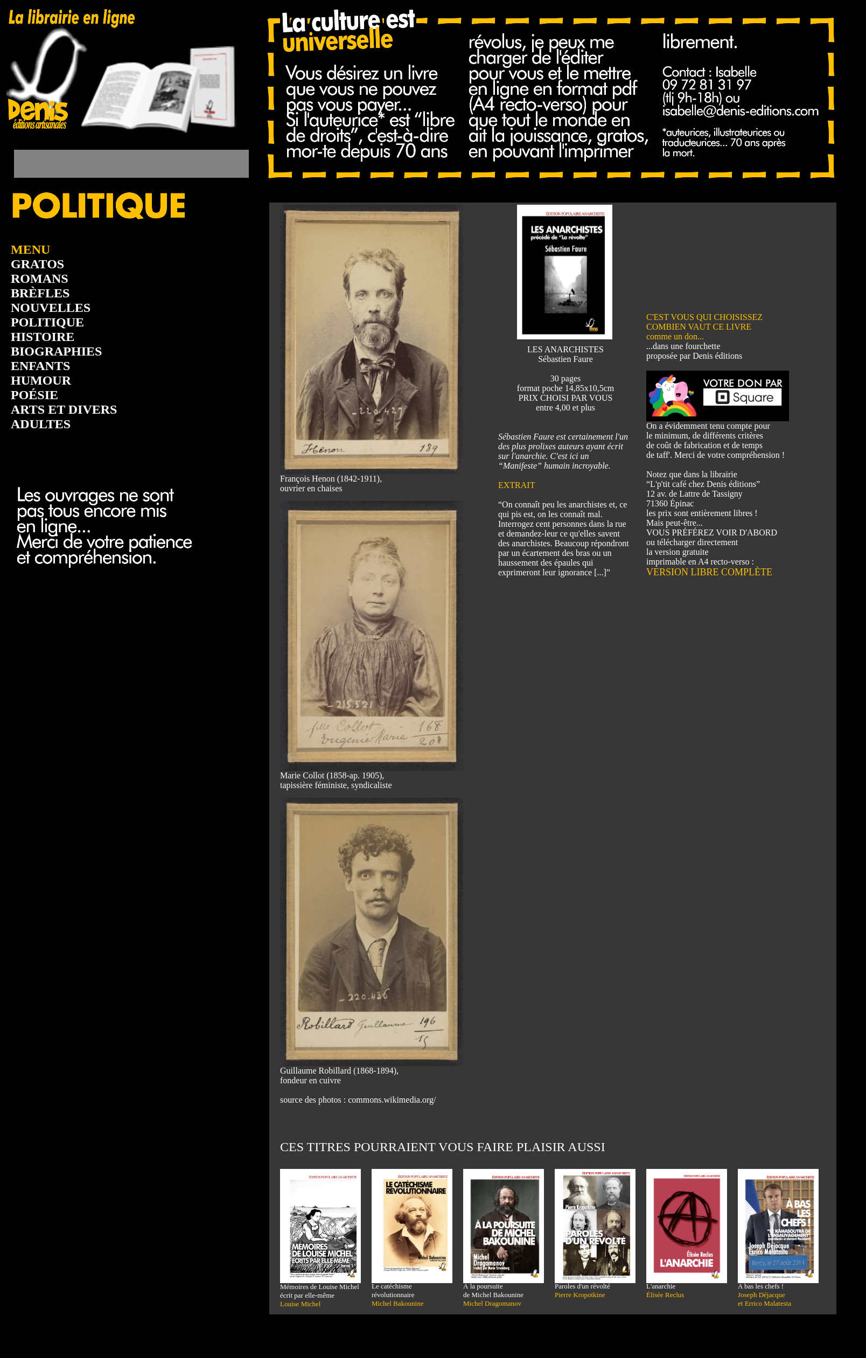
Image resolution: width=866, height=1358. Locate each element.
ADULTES (41, 424)
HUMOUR (41, 380)
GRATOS (37, 264)
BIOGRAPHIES (56, 351)
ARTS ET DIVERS (64, 409)
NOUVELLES (50, 308)
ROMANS (39, 278)
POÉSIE (34, 395)
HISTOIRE (42, 337)
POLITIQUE (47, 322)
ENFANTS (40, 366)
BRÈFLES (40, 293)
